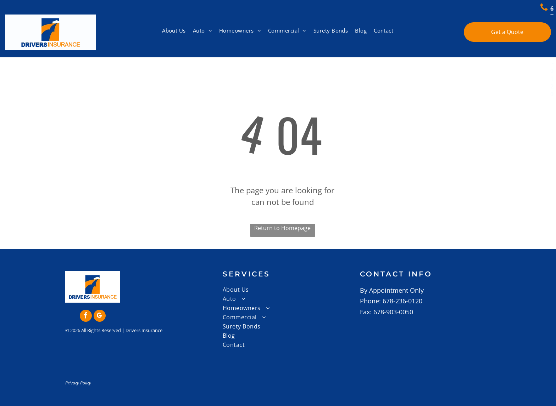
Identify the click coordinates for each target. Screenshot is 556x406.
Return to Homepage (282, 228)
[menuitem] (174, 30)
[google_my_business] (100, 317)
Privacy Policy (78, 383)
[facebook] (86, 317)
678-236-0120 (402, 301)
